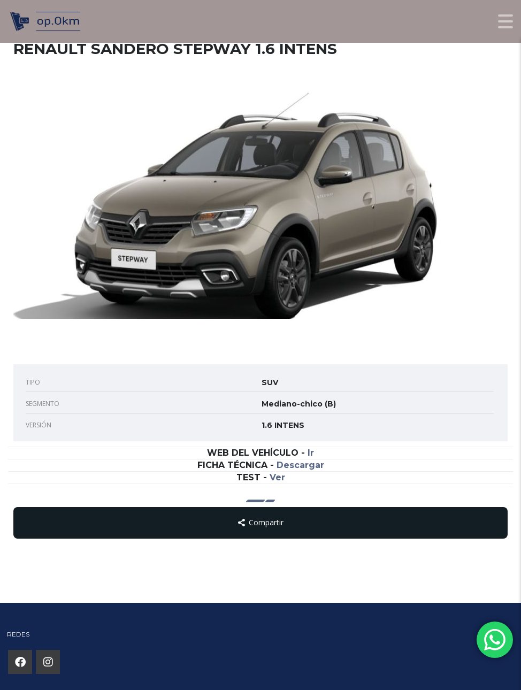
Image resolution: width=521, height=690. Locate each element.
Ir (311, 453)
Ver (277, 477)
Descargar (300, 465)
